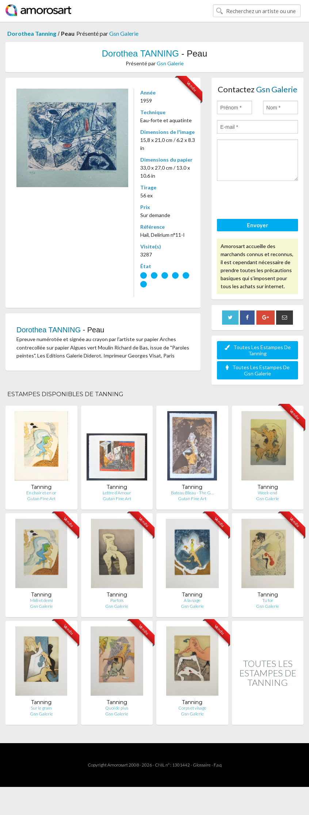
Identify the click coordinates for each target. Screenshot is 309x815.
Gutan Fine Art (41, 498)
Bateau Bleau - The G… (192, 492)
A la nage (192, 600)
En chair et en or (41, 492)
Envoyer (257, 225)
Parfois (116, 600)
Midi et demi (41, 600)
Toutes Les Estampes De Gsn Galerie (258, 370)
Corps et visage (192, 708)
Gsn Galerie (123, 33)
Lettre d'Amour (117, 492)
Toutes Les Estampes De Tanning (258, 350)
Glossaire (202, 765)
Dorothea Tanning (31, 33)
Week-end (267, 492)
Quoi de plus (116, 708)
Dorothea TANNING (140, 53)
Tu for (267, 600)
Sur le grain (41, 708)
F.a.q (218, 765)
